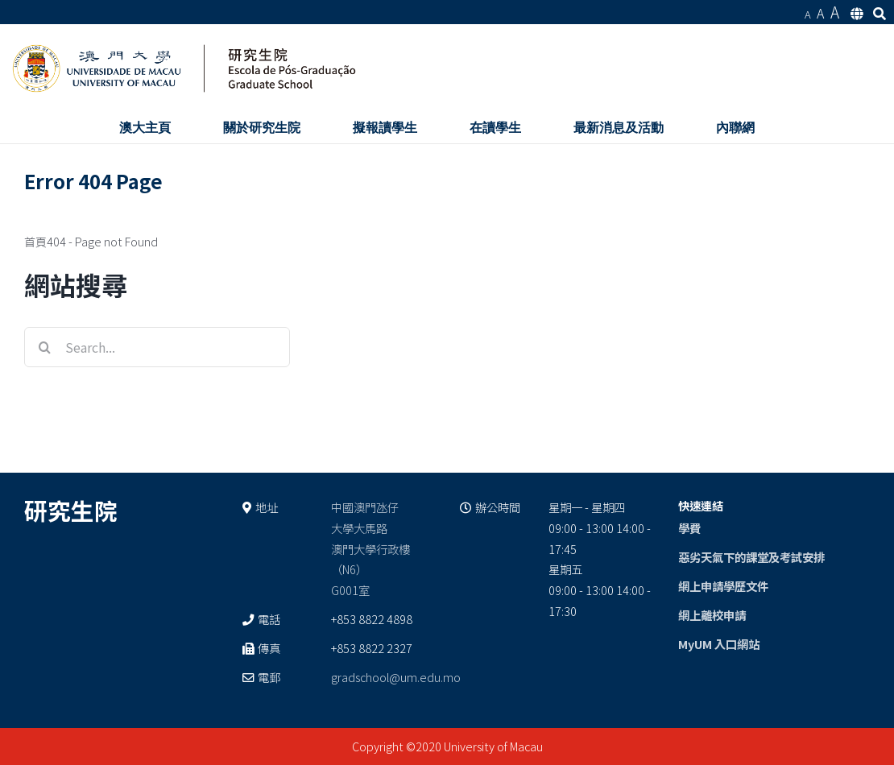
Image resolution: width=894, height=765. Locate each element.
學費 (689, 527)
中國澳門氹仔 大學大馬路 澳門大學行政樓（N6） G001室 (370, 548)
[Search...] (157, 347)
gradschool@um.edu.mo (396, 676)
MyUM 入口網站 (718, 643)
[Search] (44, 347)
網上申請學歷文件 (723, 585)
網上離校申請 (712, 614)
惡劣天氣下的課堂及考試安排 (751, 556)
